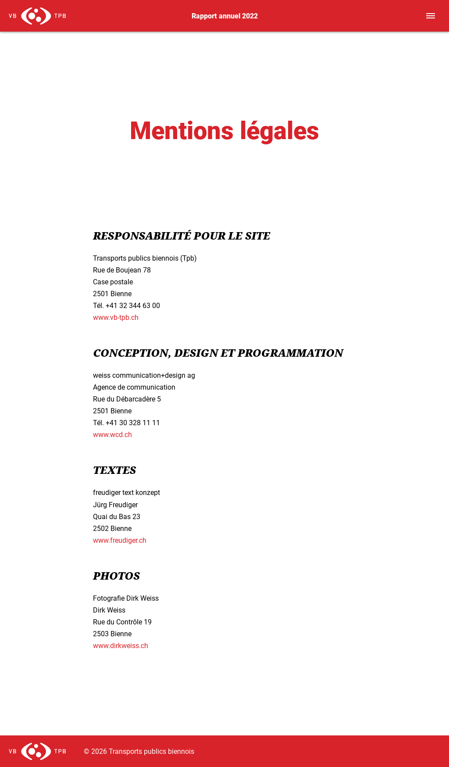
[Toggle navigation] (430, 16)
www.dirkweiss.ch (120, 645)
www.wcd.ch (112, 434)
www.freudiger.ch (119, 540)
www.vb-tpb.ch (116, 317)
